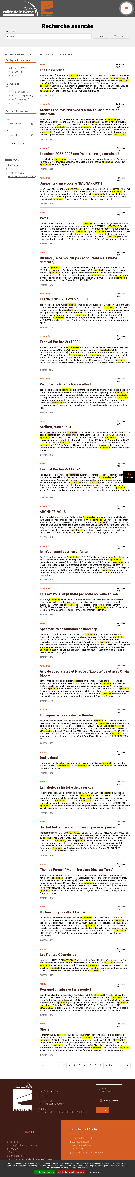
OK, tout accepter (44, 1172)
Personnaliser (94, 1172)
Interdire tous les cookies (71, 1172)
